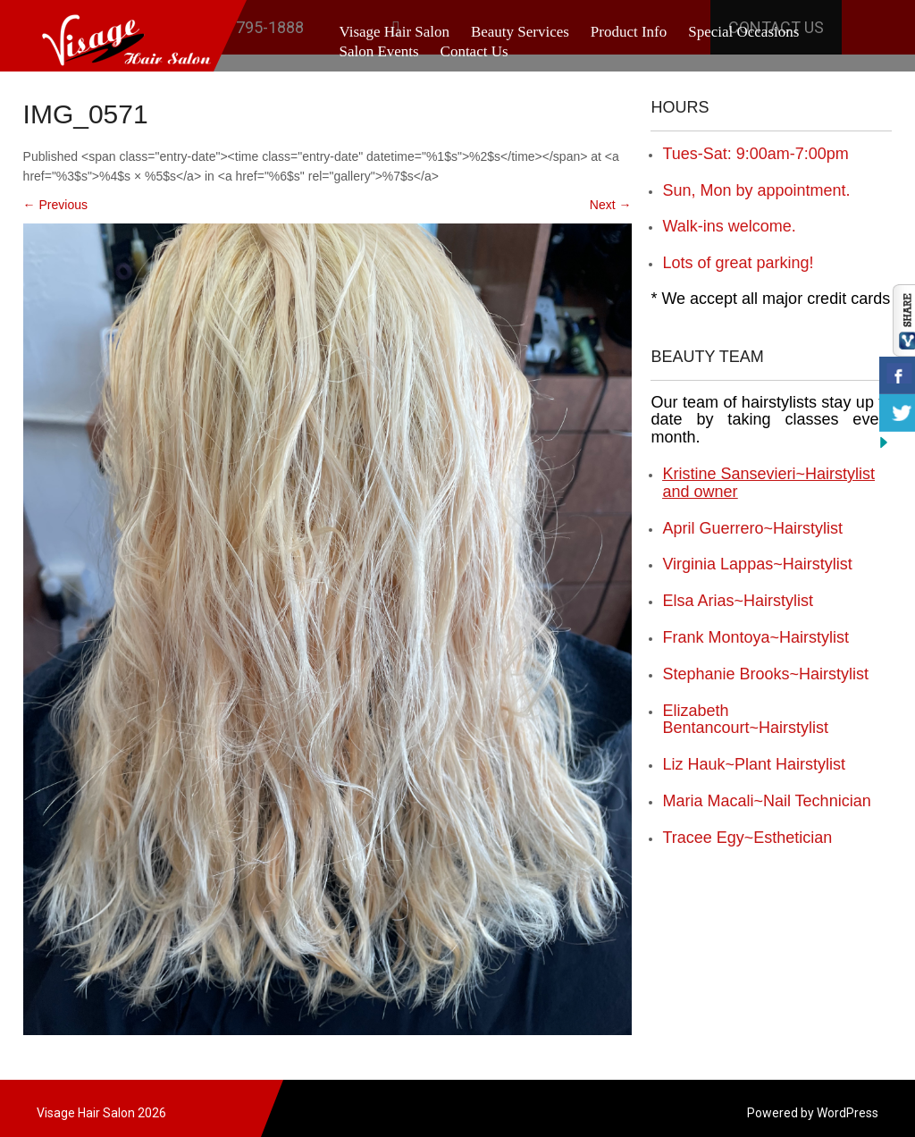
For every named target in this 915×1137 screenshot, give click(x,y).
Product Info (629, 31)
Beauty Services (520, 31)
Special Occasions (743, 31)
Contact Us (474, 51)
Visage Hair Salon (394, 31)
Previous (55, 205)
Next (611, 205)
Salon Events (378, 51)
